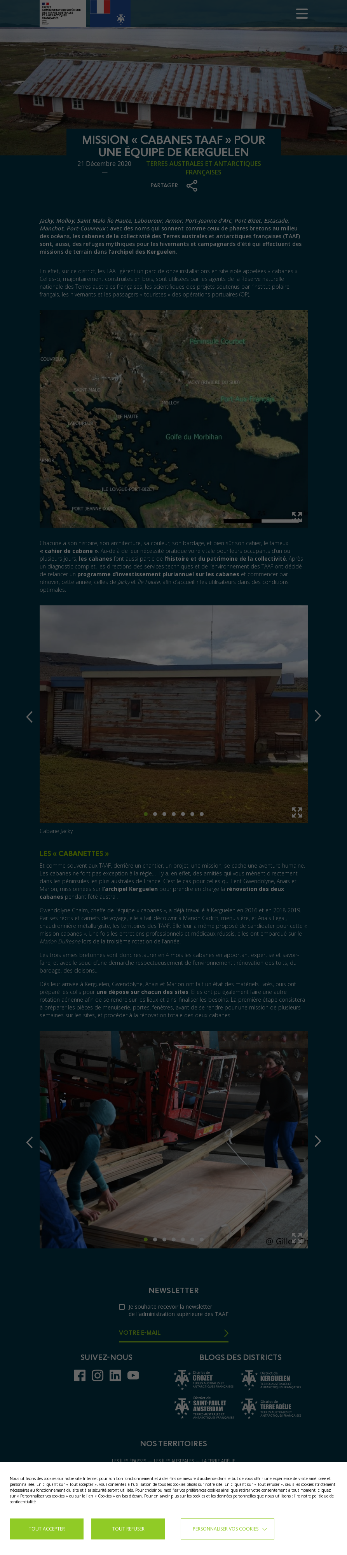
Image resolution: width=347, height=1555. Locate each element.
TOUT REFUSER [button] (128, 1528)
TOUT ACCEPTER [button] (47, 1528)
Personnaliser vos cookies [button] (225, 1528)
